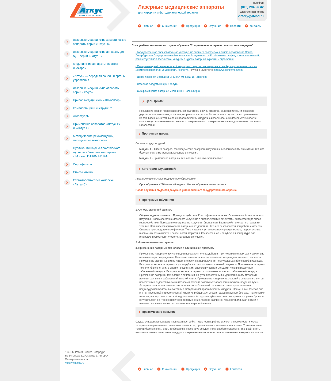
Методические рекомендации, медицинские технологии (93, 138)
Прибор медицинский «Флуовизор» (97, 100)
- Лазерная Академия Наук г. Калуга (157, 84)
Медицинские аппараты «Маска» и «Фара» (95, 66)
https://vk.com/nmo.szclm (228, 69)
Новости (235, 25)
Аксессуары (81, 116)
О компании (169, 25)
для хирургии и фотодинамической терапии (168, 12)
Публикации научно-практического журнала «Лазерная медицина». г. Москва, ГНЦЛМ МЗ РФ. (97, 152)
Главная (148, 25)
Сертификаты (82, 164)
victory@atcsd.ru (74, 362)
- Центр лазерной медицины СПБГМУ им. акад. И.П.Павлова (171, 76)
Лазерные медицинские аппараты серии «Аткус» (96, 90)
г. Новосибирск (191, 91)
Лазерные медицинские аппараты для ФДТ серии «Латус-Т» (99, 54)
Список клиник (83, 172)
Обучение (215, 25)
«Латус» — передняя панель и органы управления (99, 78)
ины (179, 91)
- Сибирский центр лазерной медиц (156, 91)
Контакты (255, 25)
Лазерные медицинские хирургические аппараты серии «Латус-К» (99, 42)
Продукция (193, 25)
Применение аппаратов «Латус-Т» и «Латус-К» (96, 126)
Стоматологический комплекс (93, 182)
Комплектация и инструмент (92, 108)
